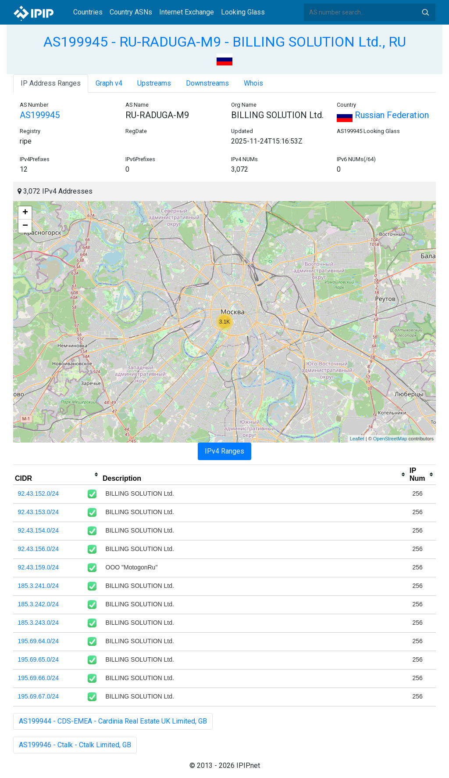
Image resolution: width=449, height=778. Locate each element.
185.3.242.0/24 (38, 604)
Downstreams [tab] (207, 83)
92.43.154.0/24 (38, 530)
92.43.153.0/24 (38, 511)
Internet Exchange (186, 12)
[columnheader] (57, 475)
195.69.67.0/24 (38, 696)
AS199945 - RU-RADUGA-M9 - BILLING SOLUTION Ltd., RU (224, 41)
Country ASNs (131, 12)
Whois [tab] (253, 83)
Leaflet (357, 438)
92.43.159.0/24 (38, 567)
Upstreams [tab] (154, 83)
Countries (88, 12)
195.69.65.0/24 (38, 659)
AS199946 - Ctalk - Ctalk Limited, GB (75, 745)
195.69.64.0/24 (38, 641)
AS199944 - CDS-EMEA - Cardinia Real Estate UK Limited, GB (113, 721)
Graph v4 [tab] (109, 83)
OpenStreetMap (390, 438)
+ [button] (25, 213)
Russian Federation (383, 115)
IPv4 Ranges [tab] (224, 451)
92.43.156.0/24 (38, 548)
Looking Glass (243, 12)
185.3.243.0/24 (38, 622)
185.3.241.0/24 (38, 585)
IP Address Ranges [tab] (51, 83)
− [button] (25, 226)
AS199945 (40, 115)
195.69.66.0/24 (38, 677)
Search (425, 12)
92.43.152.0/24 (38, 493)
